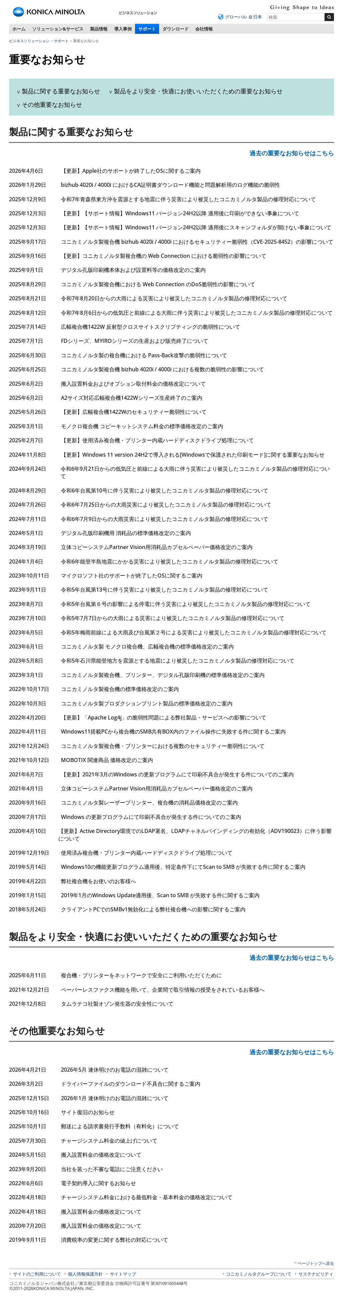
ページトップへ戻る (316, 1263)
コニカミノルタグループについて (258, 1274)
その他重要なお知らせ (52, 104)
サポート (147, 29)
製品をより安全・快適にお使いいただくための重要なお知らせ (198, 91)
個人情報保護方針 (85, 1274)
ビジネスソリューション (29, 40)
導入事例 (123, 29)
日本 (257, 17)
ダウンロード (175, 29)
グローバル (236, 17)
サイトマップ (123, 1274)
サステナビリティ (315, 1274)
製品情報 (99, 29)
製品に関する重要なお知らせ (61, 91)
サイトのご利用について (37, 1274)
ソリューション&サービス (57, 29)
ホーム (18, 29)
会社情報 (204, 29)
